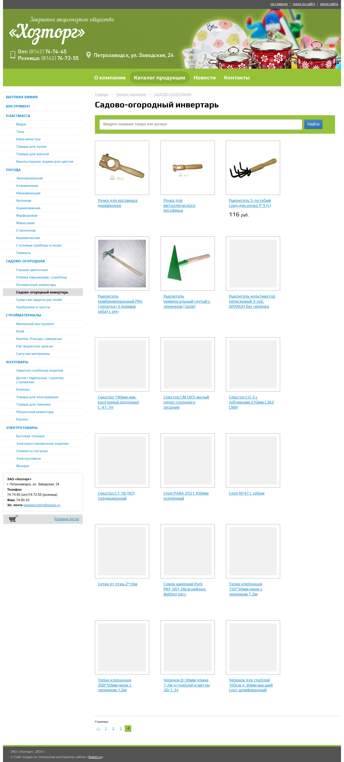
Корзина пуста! (66, 519)
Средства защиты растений (39, 300)
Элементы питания (32, 451)
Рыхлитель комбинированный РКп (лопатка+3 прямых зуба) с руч (120, 303)
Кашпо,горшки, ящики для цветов (44, 161)
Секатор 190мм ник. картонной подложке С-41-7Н (118, 402)
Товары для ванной (32, 154)
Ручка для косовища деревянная (118, 203)
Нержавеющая (28, 193)
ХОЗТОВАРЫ (17, 362)
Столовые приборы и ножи (38, 245)
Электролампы (28, 458)
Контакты (237, 77)
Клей (20, 331)
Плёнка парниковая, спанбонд (41, 277)
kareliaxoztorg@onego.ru (42, 505)
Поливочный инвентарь (36, 285)
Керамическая (28, 238)
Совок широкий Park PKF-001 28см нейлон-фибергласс (185, 588)
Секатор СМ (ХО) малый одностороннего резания (186, 402)
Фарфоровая (27, 215)
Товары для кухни (31, 146)
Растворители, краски (34, 346)
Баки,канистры (28, 139)
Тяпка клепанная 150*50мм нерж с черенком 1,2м (246, 588)
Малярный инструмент (35, 324)
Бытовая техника (30, 436)
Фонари (22, 466)
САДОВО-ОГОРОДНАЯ (25, 261)
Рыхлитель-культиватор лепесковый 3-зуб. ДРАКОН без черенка (252, 301)
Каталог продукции (159, 77)
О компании (110, 77)
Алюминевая (27, 186)
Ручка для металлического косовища (179, 205)
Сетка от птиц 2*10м (117, 583)
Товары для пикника (33, 404)
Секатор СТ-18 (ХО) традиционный (116, 496)
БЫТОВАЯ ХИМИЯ (22, 97)
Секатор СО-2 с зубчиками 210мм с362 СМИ (251, 402)
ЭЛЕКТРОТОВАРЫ (22, 428)
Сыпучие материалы (33, 354)
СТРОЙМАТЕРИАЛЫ (23, 315)
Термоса (23, 253)
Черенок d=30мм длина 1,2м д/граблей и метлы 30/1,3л (186, 685)
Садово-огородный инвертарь (42, 292)
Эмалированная (29, 178)
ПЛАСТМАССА (18, 116)
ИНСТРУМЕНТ (18, 106)
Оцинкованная (28, 208)
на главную (279, 4)
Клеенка (23, 389)
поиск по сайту (304, 4)
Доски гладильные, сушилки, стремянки (40, 380)
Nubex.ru (95, 757)
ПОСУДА (13, 170)
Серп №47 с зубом (246, 493)
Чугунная (23, 200)
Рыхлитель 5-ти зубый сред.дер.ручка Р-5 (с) (250, 203)
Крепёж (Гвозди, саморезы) (39, 339)
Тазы (20, 132)
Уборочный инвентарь (35, 412)
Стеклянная (26, 230)
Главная (101, 94)
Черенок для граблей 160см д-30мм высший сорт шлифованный (251, 685)
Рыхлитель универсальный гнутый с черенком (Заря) (186, 301)
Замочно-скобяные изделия (39, 370)
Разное (22, 419)
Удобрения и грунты (33, 307)
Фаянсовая (25, 223)
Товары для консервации (37, 397)
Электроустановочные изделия (42, 443)
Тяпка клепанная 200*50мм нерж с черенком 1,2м (115, 685)
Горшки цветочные (32, 270)
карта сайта (329, 4)
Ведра (21, 124)
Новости (205, 77)
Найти (314, 124)
